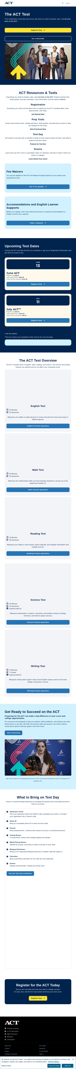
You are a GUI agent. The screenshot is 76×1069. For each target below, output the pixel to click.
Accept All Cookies (54, 1065)
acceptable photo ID (23, 823)
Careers (7, 1048)
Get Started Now (38, 114)
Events (7, 1051)
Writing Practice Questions (38, 691)
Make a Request (38, 223)
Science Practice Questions (38, 622)
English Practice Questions (38, 426)
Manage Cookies (6, 1065)
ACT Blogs (42, 1045)
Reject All (67, 1065)
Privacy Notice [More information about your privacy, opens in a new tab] (53, 1062)
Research (42, 1048)
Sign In (41, 1054)
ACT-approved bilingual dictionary (28, 852)
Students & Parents (13, 1028)
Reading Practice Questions (38, 553)
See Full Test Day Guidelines (20, 873)
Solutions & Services (11, 1054)
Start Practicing (13, 733)
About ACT (8, 1045)
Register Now (38, 30)
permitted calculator (22, 859)
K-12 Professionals (12, 1031)
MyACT (36, 814)
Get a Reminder (38, 39)
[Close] (73, 1059)
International (11, 1039)
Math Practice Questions (38, 490)
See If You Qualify (38, 187)
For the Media (43, 1051)
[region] (38, 1062)
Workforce (10, 1037)
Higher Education (12, 1034)
